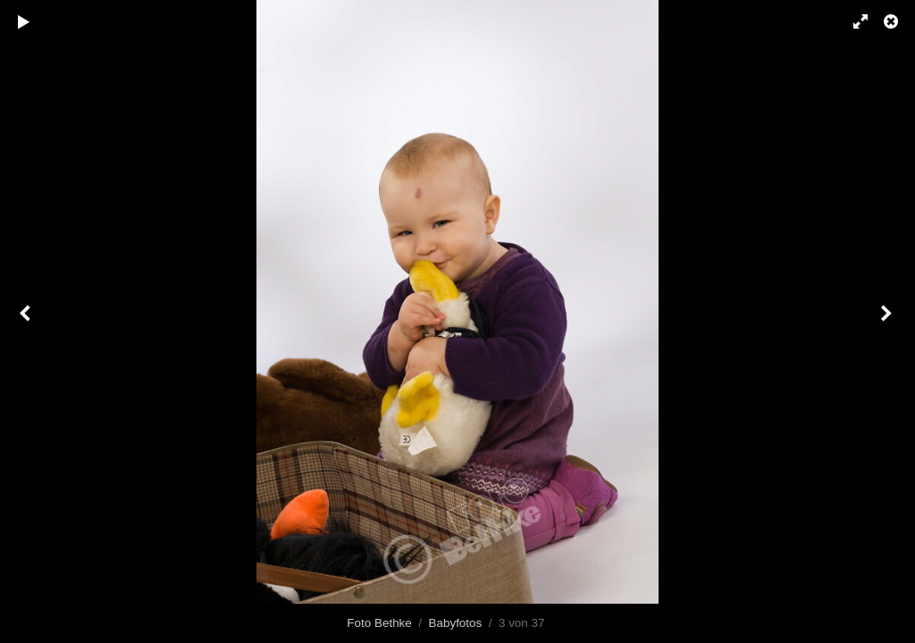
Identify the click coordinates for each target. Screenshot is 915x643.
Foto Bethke (379, 623)
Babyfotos (456, 623)
